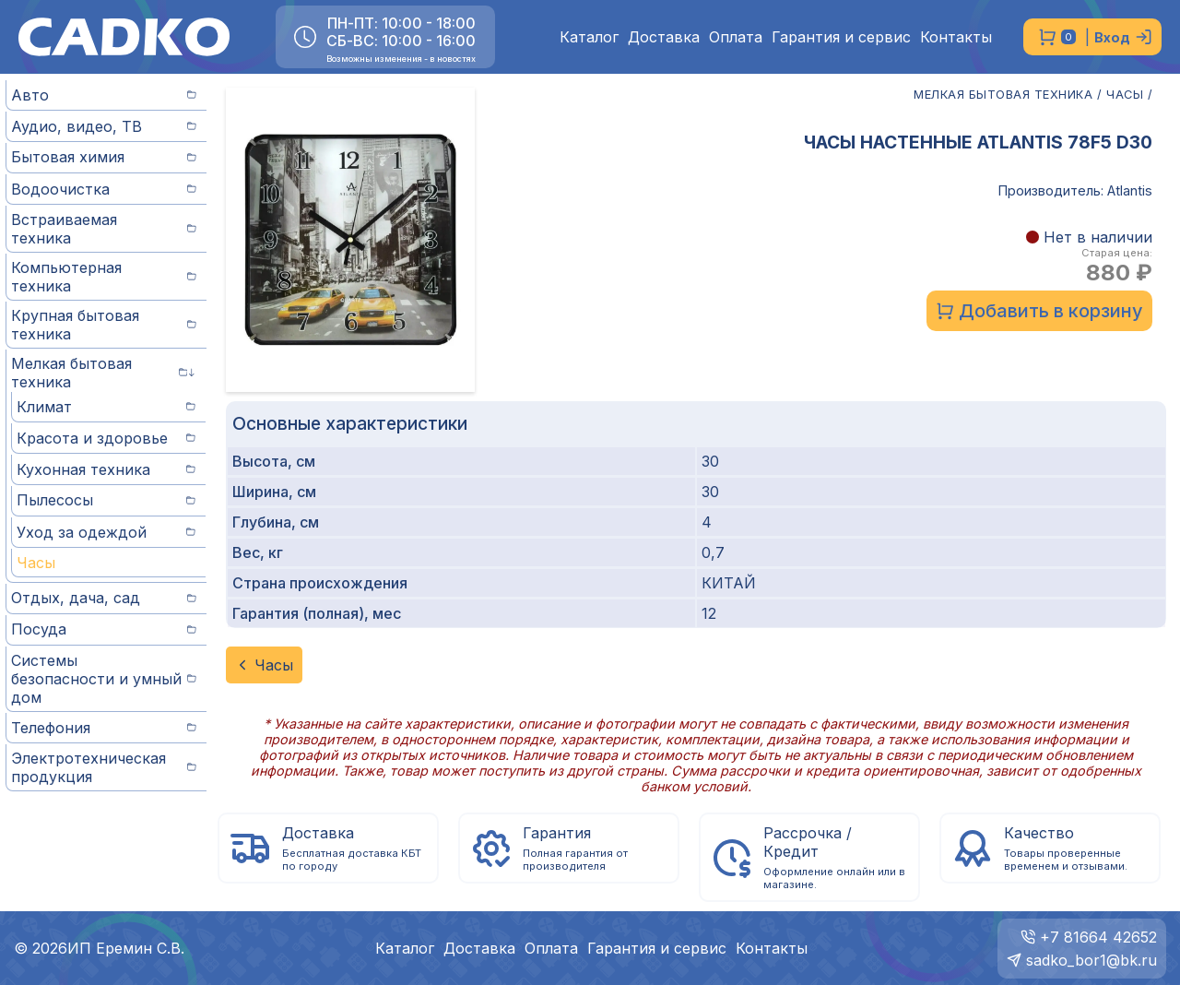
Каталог (589, 37)
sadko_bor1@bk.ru (1091, 960)
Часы (36, 562)
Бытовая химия (103, 157)
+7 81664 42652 (1098, 937)
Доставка (664, 37)
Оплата (735, 37)
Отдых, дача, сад (103, 597)
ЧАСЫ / (1129, 94)
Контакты (956, 37)
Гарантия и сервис (841, 37)
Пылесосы (106, 500)
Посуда (103, 629)
